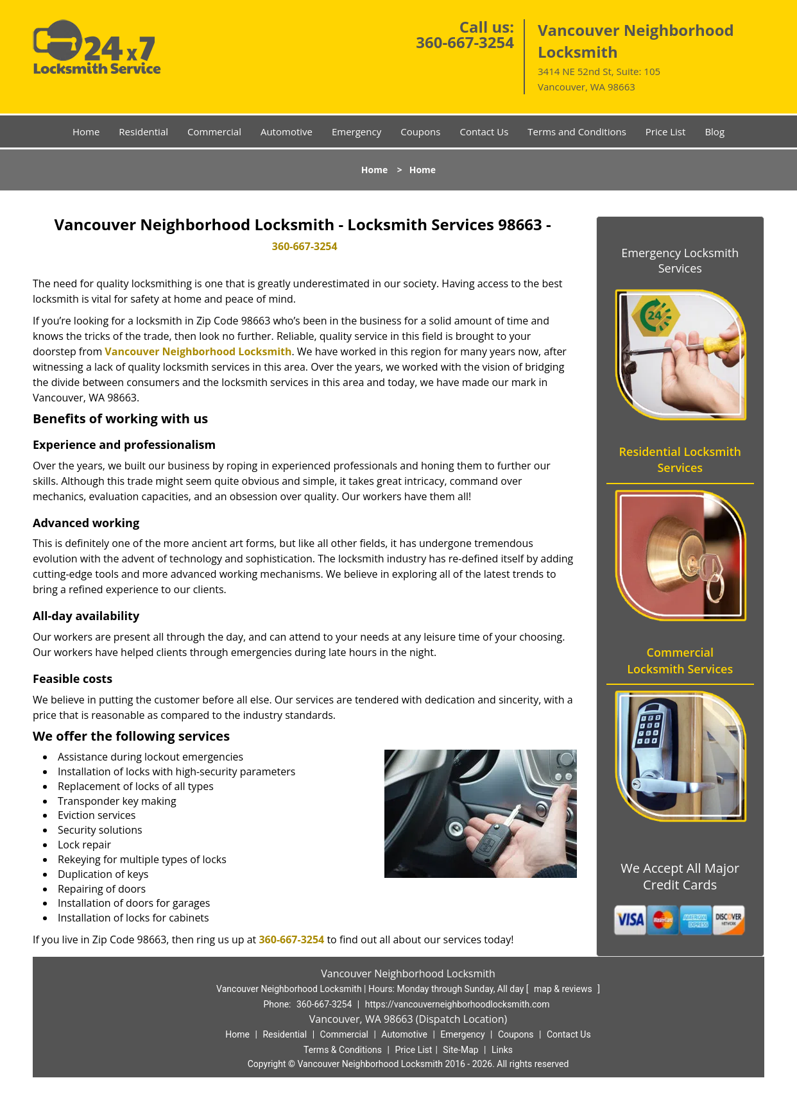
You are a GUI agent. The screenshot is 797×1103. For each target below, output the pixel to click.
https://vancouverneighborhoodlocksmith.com (457, 1004)
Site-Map (460, 1050)
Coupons (420, 131)
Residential (143, 131)
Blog (714, 131)
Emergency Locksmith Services (680, 260)
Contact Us (483, 131)
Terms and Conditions (576, 131)
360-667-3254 (465, 42)
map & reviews (564, 989)
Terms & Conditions (343, 1050)
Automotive (287, 131)
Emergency (356, 131)
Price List (666, 131)
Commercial (214, 131)
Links (502, 1050)
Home (86, 131)
